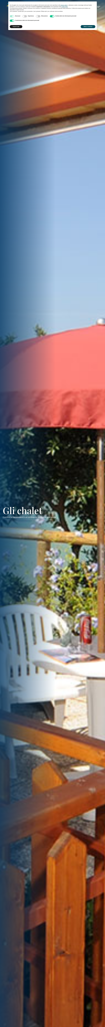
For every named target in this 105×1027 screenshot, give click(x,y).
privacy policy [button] (64, 5)
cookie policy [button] (64, 6)
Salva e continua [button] (88, 26)
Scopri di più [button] (16, 26)
